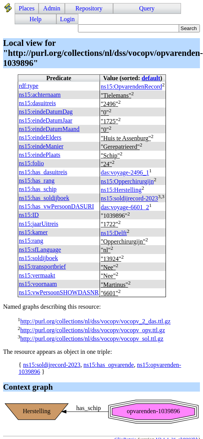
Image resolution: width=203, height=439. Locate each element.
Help (36, 19)
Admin (51, 8)
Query (147, 8)
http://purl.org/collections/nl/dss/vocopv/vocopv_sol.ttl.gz (91, 338)
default (151, 78)
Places (27, 8)
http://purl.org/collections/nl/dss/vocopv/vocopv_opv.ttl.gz (92, 330)
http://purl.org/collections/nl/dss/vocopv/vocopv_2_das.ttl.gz (95, 321)
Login (67, 19)
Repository (88, 8)
